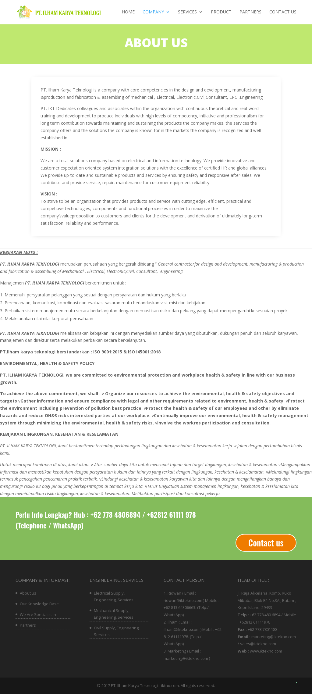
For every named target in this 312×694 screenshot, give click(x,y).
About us (28, 593)
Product (221, 12)
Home (128, 12)
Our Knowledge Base (39, 603)
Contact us (282, 12)
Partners (250, 12)
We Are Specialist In (38, 614)
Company (153, 12)
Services (187, 12)
